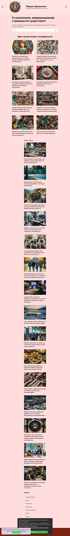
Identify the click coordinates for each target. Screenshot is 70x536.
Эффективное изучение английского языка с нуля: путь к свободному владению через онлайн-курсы (35, 455)
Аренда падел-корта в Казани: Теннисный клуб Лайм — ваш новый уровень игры (34, 181)
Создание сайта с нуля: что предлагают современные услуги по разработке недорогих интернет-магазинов (35, 296)
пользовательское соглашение (19, 531)
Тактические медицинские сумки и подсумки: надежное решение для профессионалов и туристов (34, 204)
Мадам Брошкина (36, 6)
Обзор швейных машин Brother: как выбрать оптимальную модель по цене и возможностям (34, 159)
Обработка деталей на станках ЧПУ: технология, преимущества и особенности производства (34, 227)
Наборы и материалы (31, 503)
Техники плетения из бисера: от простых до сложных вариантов (45, 131)
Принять (33, 532)
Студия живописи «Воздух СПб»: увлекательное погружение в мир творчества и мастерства (34, 249)
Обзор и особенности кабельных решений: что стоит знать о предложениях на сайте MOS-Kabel (34, 408)
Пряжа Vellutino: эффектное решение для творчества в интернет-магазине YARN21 (35, 385)
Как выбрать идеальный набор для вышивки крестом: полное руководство (46, 83)
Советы (27, 506)
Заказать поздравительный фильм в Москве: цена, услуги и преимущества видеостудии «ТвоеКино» (34, 479)
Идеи (27, 493)
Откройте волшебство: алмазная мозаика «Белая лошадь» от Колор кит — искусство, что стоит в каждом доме (46, 58)
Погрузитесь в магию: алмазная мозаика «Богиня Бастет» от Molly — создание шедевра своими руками (47, 108)
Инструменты (29, 500)
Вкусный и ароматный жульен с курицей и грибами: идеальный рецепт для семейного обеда (33, 363)
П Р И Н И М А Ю (16, 532)
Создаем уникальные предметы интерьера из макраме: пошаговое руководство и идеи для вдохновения (22, 84)
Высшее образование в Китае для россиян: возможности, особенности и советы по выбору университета (35, 272)
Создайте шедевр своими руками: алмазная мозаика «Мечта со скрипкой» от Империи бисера (22, 108)
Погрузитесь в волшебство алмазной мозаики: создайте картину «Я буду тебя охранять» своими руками (21, 58)
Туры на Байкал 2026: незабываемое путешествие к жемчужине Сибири (35, 318)
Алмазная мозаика (30, 490)
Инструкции (29, 497)
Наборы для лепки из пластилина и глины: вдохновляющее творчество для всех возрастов (22, 132)
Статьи (27, 509)
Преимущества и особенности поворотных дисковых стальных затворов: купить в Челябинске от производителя (34, 432)
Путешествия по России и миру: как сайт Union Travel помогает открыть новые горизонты (34, 340)
